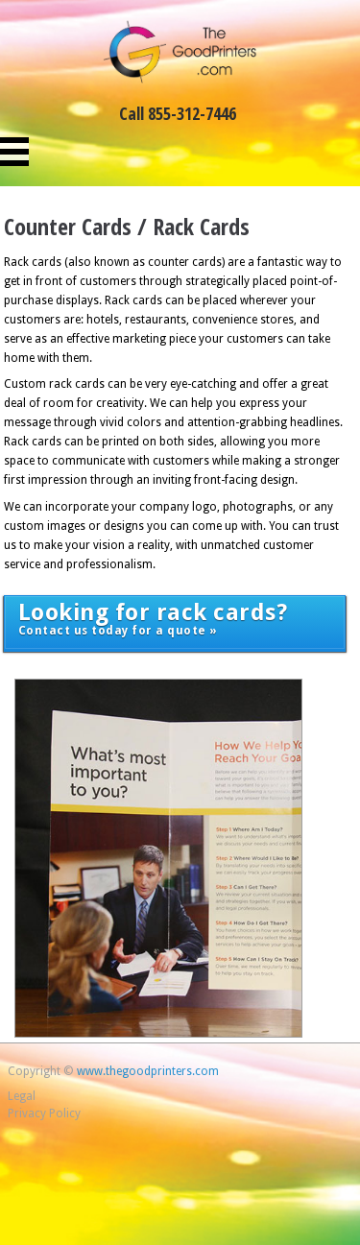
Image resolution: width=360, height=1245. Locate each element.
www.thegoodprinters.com (148, 1071)
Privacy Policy (44, 1113)
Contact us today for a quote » (153, 618)
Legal (22, 1096)
